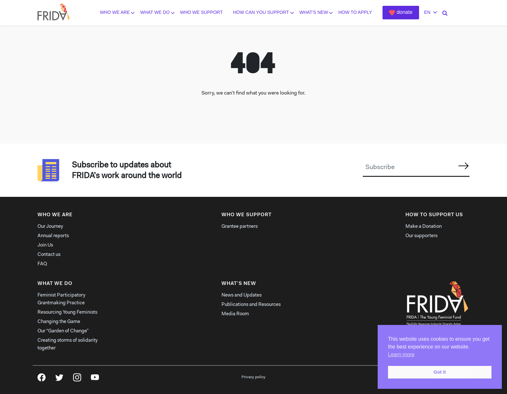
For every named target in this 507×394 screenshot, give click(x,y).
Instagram (77, 379)
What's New (313, 12)
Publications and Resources (251, 304)
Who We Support (201, 12)
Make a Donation (423, 226)
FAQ (42, 264)
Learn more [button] (401, 354)
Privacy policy (253, 377)
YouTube (95, 379)
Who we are (115, 12)
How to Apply (355, 12)
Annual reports (53, 236)
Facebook (42, 379)
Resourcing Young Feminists (67, 312)
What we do (154, 12)
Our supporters (421, 236)
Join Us (45, 245)
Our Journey (50, 226)
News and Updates (241, 295)
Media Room (235, 314)
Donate (405, 12)
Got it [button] (440, 372)
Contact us (49, 254)
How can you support (261, 12)
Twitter (59, 379)
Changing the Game (59, 321)
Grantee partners (239, 226)
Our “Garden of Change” (63, 331)
